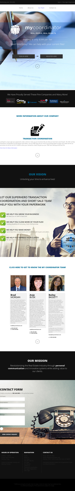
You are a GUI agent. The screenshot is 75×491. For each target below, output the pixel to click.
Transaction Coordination (30, 467)
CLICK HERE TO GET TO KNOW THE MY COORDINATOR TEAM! (37, 267)
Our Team (41, 8)
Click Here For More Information (8, 148)
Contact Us (52, 8)
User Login (27, 470)
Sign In (59, 2)
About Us (30, 8)
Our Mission (27, 464)
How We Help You (29, 461)
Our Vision (27, 459)
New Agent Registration (69, 2)
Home (21, 8)
